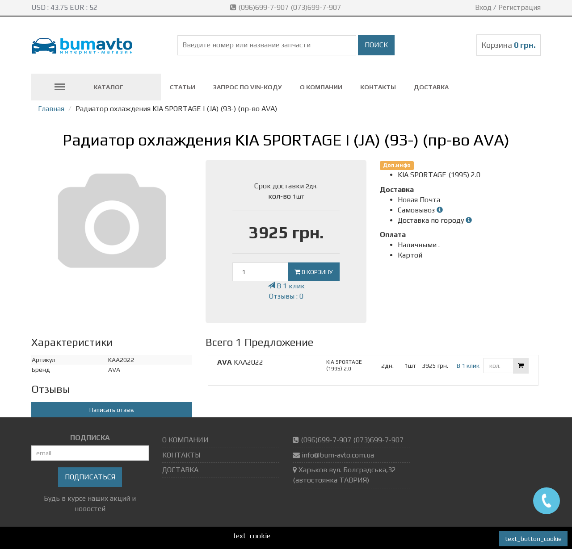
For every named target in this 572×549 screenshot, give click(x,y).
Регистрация (519, 7)
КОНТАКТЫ (378, 87)
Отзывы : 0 (286, 296)
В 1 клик (286, 286)
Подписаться (90, 477)
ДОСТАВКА (431, 87)
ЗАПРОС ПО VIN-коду (247, 87)
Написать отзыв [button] (111, 409)
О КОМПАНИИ (321, 87)
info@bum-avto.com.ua (338, 455)
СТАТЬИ (182, 87)
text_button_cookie (533, 538)
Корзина (508, 45)
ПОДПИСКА (90, 437)
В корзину (313, 271)
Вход (483, 7)
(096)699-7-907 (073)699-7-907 (286, 7)
